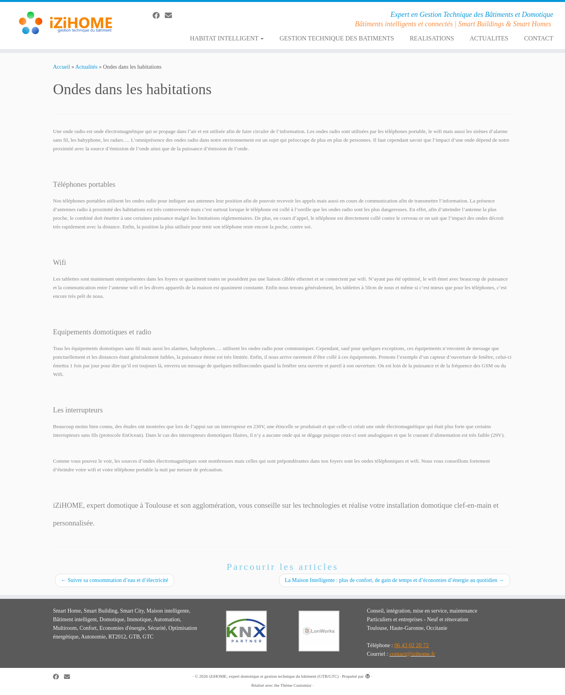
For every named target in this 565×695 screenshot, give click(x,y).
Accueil (61, 67)
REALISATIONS (432, 38)
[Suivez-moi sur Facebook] (159, 16)
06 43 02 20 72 (411, 645)
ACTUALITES (489, 38)
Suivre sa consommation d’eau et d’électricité (114, 580)
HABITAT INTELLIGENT (227, 38)
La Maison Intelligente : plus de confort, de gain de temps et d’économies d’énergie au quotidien (394, 580)
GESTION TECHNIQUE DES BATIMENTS (336, 38)
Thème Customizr (296, 685)
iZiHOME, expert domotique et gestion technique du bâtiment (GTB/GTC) (274, 676)
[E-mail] (171, 16)
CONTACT (538, 38)
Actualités (86, 67)
